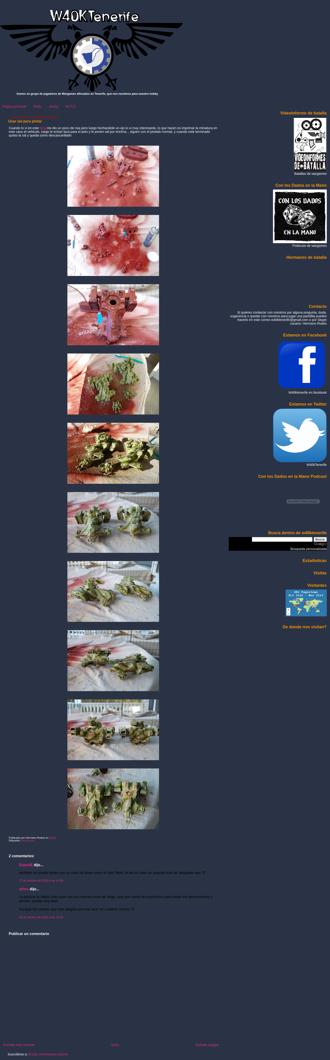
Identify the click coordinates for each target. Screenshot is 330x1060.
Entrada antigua (207, 1045)
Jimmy (53, 106)
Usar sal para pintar (25, 121)
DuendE (26, 865)
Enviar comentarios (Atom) (47, 1054)
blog (43, 128)
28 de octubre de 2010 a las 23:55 (41, 917)
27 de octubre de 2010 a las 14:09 (41, 880)
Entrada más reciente (19, 1045)
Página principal (14, 106)
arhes (24, 889)
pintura (25, 840)
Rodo (37, 106)
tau (32, 840)
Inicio (115, 1045)
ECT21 (71, 106)
